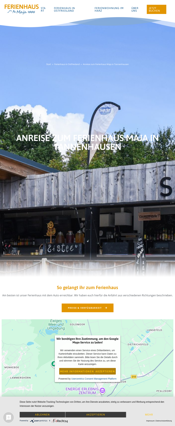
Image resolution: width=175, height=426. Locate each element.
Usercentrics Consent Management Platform (93, 378)
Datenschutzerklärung (164, 421)
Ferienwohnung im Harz (109, 9)
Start (43, 9)
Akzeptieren (105, 371)
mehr (149, 414)
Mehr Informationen (77, 371)
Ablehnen (42, 414)
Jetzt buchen (154, 9)
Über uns (134, 9)
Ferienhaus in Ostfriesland (64, 9)
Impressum (150, 421)
